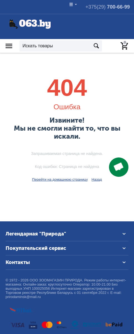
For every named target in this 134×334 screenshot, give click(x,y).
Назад (96, 179)
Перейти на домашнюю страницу (60, 179)
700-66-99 (107, 7)
